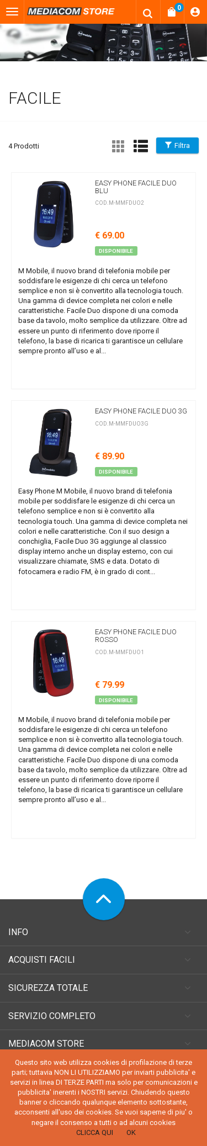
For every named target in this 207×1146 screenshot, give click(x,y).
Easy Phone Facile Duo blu (136, 187)
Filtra (177, 145)
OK (131, 1132)
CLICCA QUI (94, 1132)
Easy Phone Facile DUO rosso (136, 636)
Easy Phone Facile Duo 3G (141, 411)
